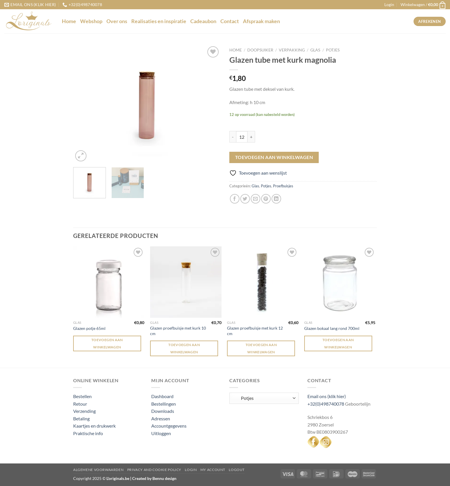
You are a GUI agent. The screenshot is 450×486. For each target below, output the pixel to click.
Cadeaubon (203, 21)
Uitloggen (161, 433)
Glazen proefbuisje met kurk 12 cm (255, 331)
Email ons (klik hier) (326, 396)
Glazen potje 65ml (89, 328)
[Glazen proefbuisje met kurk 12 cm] (262, 282)
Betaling (81, 418)
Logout (237, 469)
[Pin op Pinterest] (266, 199)
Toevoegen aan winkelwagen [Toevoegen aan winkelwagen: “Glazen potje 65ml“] (107, 343)
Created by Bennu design (153, 478)
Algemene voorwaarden (98, 469)
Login (191, 469)
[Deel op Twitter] (245, 199)
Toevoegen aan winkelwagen (274, 157)
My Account (212, 469)
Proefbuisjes (283, 186)
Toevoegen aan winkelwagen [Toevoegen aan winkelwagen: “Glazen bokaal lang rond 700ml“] (338, 343)
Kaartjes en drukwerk (94, 425)
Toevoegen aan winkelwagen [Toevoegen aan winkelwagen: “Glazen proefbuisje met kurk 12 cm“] (261, 348)
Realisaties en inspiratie (158, 21)
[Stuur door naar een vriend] (255, 199)
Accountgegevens (169, 425)
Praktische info (88, 433)
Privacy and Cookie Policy (154, 469)
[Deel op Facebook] (234, 199)
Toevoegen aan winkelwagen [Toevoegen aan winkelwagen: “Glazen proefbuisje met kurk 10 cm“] (184, 348)
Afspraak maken (261, 21)
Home (69, 21)
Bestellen (82, 396)
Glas (315, 50)
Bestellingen (163, 403)
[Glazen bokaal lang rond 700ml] (340, 282)
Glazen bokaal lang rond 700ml (331, 328)
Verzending (84, 411)
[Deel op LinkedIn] (276, 199)
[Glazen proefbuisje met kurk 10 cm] (186, 282)
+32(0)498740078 (325, 403)
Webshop (91, 21)
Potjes (333, 50)
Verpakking (292, 50)
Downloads (162, 411)
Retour (80, 403)
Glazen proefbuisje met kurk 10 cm (178, 331)
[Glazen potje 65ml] (109, 282)
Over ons (116, 21)
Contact (229, 21)
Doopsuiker (260, 50)
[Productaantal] (242, 137)
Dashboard (162, 396)
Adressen (160, 418)
